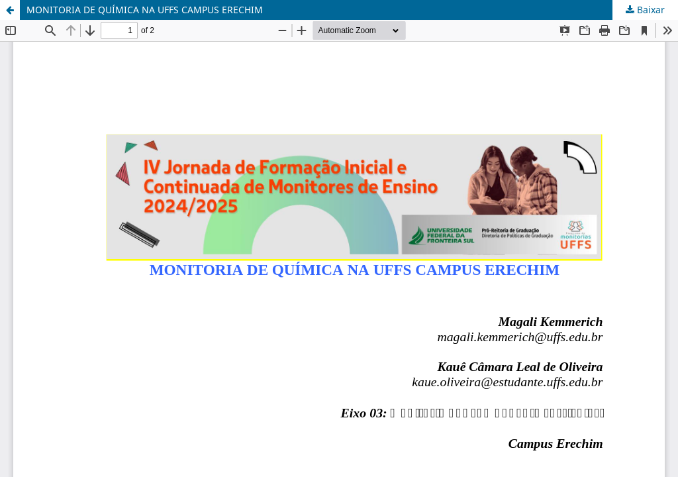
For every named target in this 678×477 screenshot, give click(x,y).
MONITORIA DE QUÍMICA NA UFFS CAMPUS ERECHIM (144, 9)
